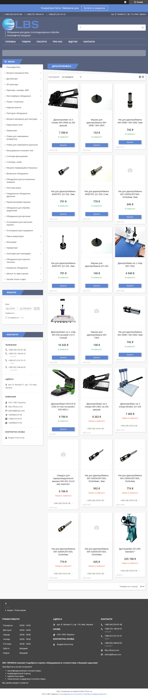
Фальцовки (11, 242)
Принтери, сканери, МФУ (17, 90)
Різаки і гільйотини (14, 102)
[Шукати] (143, 28)
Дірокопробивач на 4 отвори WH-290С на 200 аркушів (97, 407)
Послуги (42, 41)
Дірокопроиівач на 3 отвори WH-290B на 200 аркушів (63, 122)
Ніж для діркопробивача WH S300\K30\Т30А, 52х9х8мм (96, 552)
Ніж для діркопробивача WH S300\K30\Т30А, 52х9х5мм (63, 552)
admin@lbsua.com (16, 411)
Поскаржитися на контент (71, 694)
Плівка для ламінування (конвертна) (17, 137)
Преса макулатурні (15, 236)
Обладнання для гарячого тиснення (18, 260)
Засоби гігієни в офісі (16, 279)
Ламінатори (11, 130)
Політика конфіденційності (94, 694)
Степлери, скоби (14, 162)
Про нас (58, 41)
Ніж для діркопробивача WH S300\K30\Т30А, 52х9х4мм (130, 478)
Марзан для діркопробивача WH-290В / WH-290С (97, 122)
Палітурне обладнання (16, 113)
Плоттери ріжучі (13, 188)
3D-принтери (12, 84)
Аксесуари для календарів (18, 253)
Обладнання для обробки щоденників (18, 209)
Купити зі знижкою (94, 8)
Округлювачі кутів (14, 125)
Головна (10, 41)
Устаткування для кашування (19, 230)
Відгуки (73, 41)
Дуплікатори (12, 79)
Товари (26, 41)
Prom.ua (88, 691)
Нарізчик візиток (13, 107)
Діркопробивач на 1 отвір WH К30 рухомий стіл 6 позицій (63, 335)
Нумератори (12, 248)
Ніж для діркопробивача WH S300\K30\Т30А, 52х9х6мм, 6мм (130, 194)
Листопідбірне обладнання (18, 96)
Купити (63, 145)
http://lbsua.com (15, 406)
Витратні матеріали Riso (17, 73)
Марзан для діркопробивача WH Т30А (96, 335)
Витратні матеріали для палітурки (21, 119)
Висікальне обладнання (17, 173)
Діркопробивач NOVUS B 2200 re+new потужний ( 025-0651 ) (63, 407)
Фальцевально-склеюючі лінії (19, 150)
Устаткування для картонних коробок (19, 223)
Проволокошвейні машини (18, 202)
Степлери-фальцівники (17, 156)
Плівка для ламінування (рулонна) (22, 145)
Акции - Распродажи (16, 610)
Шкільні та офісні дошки (17, 273)
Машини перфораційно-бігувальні (21, 168)
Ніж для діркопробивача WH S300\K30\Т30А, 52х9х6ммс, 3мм (96, 478)
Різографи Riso (13, 67)
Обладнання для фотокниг (18, 216)
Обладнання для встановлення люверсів (20, 180)
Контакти (89, 41)
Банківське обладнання (17, 268)
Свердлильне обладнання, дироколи (18, 194)
